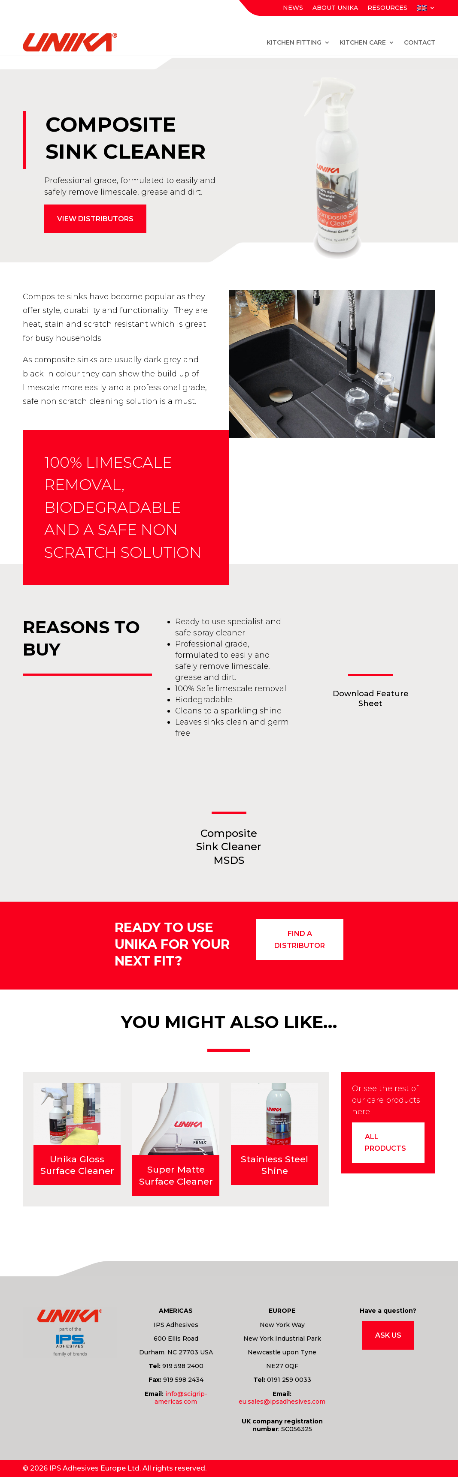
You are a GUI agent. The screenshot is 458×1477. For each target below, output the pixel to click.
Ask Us (388, 1335)
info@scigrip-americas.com (181, 1397)
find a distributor (299, 939)
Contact (419, 42)
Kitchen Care (363, 42)
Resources (387, 8)
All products (385, 1142)
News (293, 8)
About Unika (335, 8)
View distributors (95, 219)
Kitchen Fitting (294, 42)
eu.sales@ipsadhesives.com (282, 1401)
